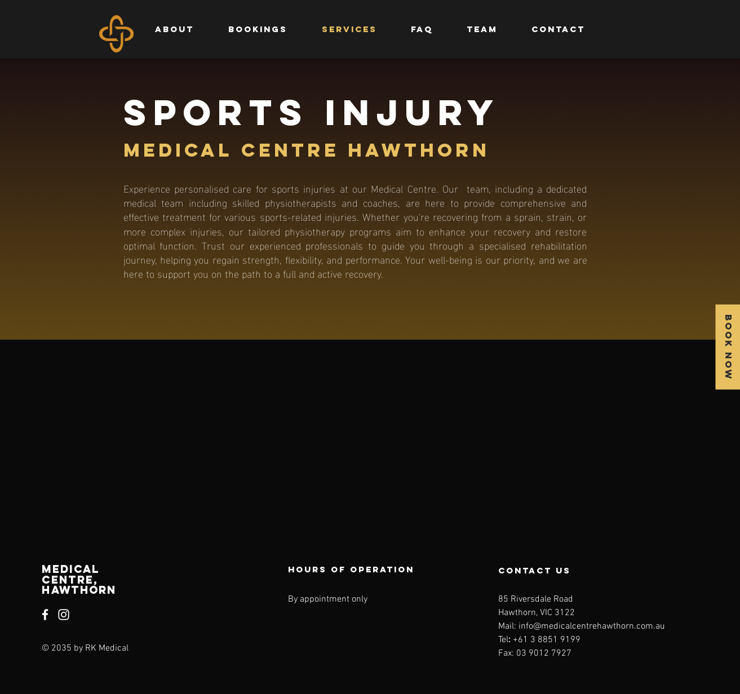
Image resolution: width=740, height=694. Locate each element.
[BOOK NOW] (727, 347)
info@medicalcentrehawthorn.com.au (592, 626)
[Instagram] (63, 614)
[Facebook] (45, 614)
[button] (482, 29)
